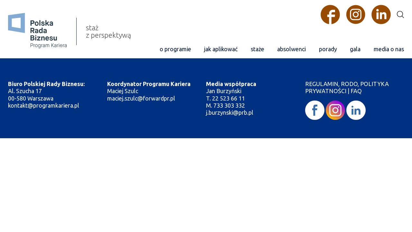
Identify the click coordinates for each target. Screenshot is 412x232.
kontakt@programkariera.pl (44, 105)
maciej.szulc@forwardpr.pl (141, 98)
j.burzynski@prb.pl (230, 112)
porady (328, 49)
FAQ (356, 91)
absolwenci (291, 49)
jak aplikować (221, 49)
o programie (175, 49)
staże (257, 49)
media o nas (389, 49)
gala (355, 49)
